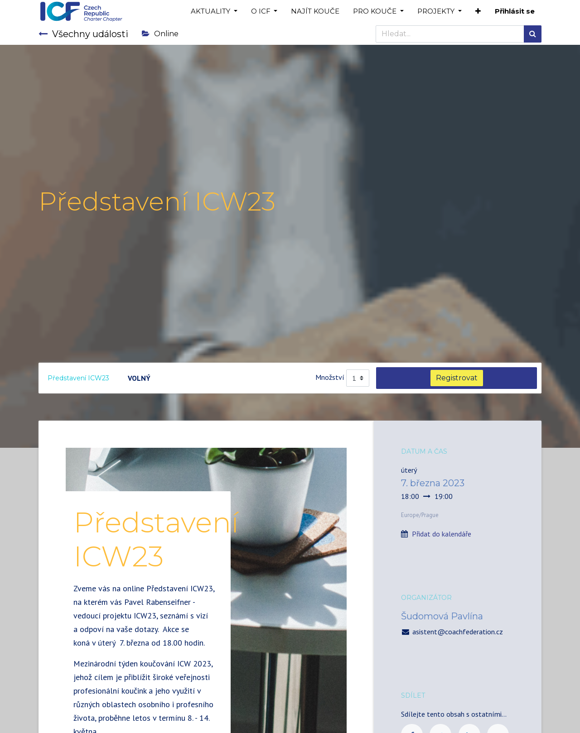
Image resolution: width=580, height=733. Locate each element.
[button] (478, 11)
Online (160, 33)
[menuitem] (315, 11)
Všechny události (83, 34)
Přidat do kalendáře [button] (441, 533)
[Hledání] (532, 34)
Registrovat (457, 378)
